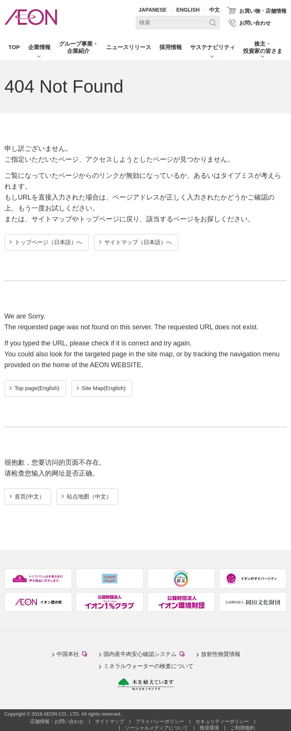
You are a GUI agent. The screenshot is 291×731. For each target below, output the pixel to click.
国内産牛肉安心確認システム (146, 653)
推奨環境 (209, 726)
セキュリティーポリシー (222, 720)
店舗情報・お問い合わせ (57, 720)
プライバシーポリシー (159, 720)
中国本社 (73, 653)
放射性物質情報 (220, 653)
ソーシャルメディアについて (156, 726)
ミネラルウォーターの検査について (149, 665)
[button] (39, 49)
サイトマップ (109, 720)
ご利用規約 (242, 726)
